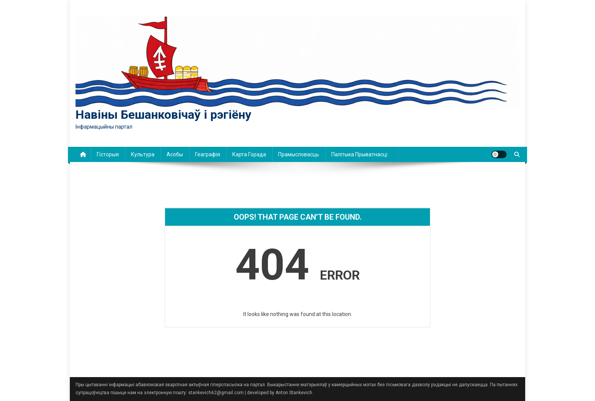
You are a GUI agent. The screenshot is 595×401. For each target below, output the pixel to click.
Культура (142, 154)
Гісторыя (108, 154)
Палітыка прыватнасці (359, 154)
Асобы (175, 154)
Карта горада (249, 154)
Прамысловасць (298, 154)
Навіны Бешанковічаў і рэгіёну (163, 114)
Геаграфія (207, 154)
